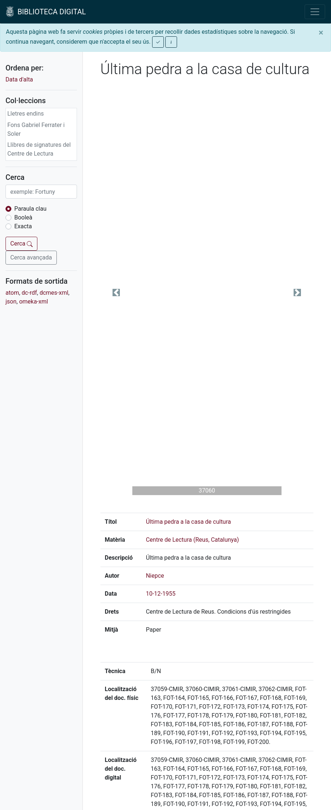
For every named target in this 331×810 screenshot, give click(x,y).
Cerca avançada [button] (31, 257)
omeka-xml (33, 301)
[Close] (321, 32)
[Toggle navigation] (315, 11)
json (10, 301)
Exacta (23, 226)
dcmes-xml (54, 292)
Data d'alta (19, 79)
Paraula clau (30, 208)
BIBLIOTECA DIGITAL (46, 11)
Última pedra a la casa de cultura (188, 521)
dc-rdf (29, 292)
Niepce (155, 575)
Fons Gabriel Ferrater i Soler (36, 129)
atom (12, 292)
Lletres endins (25, 113)
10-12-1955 (161, 593)
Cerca (21, 243)
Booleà (23, 217)
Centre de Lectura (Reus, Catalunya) (192, 539)
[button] (116, 292)
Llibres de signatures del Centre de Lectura (39, 149)
